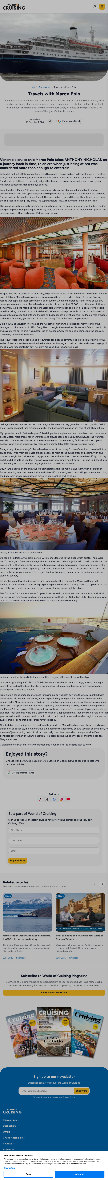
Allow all (79, 1174)
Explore (7, 1150)
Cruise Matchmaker (13, 1138)
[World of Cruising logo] (18, 7)
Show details (9, 1168)
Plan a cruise (10, 1120)
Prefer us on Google (69, 121)
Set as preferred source (20, 773)
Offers (6, 1132)
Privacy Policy (69, 1097)
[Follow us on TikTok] (39, 799)
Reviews (7, 1144)
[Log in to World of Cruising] (95, 7)
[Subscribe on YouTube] (68, 799)
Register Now (17, 861)
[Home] (33, 87)
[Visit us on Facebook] (54, 799)
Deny (28, 1174)
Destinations (9, 1126)
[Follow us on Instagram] (61, 799)
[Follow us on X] (47, 799)
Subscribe (81, 1091)
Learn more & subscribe (54, 993)
